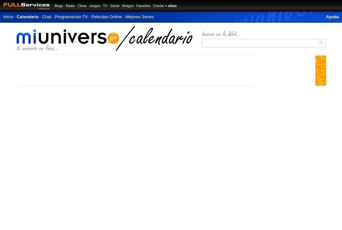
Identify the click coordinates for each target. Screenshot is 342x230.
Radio (70, 6)
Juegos (94, 6)
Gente (114, 6)
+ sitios (171, 6)
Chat (46, 16)
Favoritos (143, 6)
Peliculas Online (106, 16)
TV (105, 6)
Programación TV (71, 16)
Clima (82, 6)
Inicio (8, 16)
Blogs (59, 6)
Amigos (127, 6)
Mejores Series (139, 16)
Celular (158, 6)
